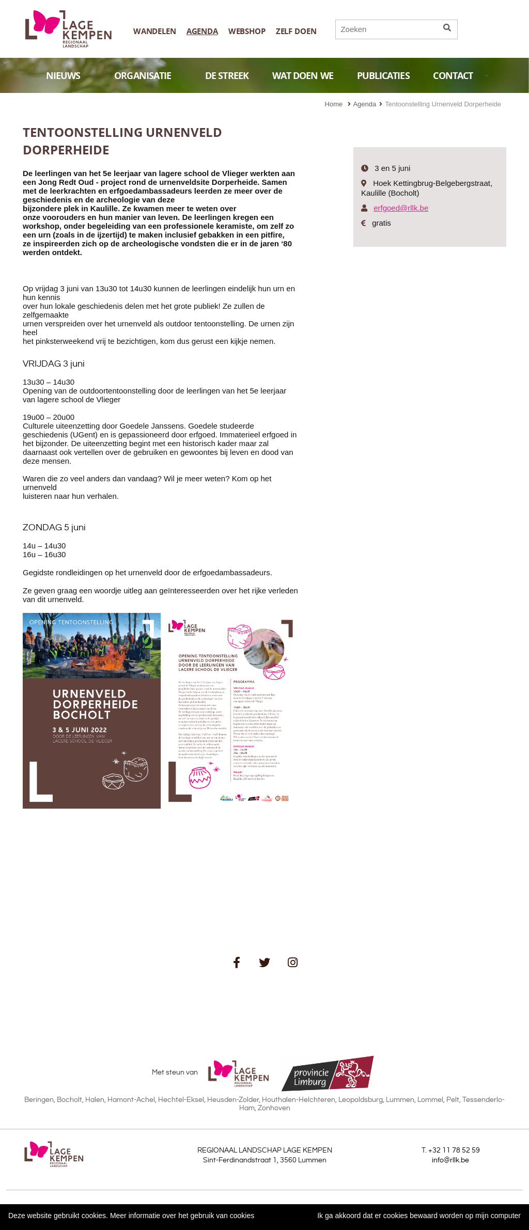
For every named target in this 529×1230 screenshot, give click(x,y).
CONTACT (461, 75)
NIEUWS (71, 75)
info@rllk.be (450, 1160)
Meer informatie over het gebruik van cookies (182, 1215)
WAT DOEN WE (302, 75)
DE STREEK (226, 75)
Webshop (247, 31)
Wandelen (154, 31)
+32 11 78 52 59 (454, 1150)
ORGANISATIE (150, 75)
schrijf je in (236, 991)
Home (334, 104)
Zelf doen (296, 31)
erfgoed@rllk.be (401, 207)
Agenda (202, 31)
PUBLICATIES (383, 75)
